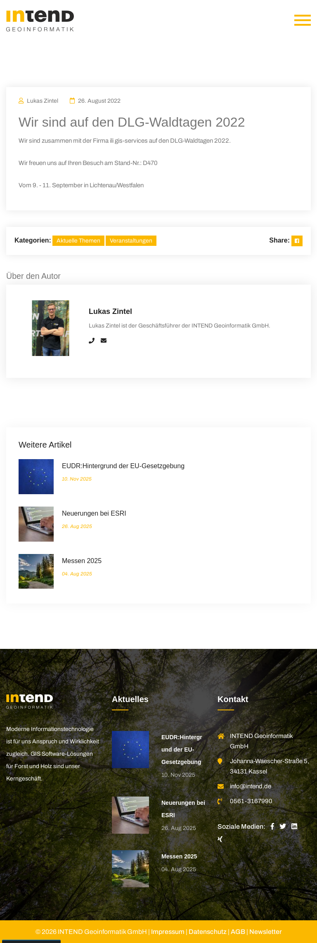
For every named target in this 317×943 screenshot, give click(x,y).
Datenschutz (208, 931)
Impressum (168, 931)
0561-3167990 (251, 801)
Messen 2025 (82, 560)
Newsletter (265, 931)
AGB (238, 931)
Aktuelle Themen (78, 241)
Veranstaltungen (131, 241)
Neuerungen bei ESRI (94, 513)
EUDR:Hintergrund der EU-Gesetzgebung (123, 465)
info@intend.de (250, 786)
